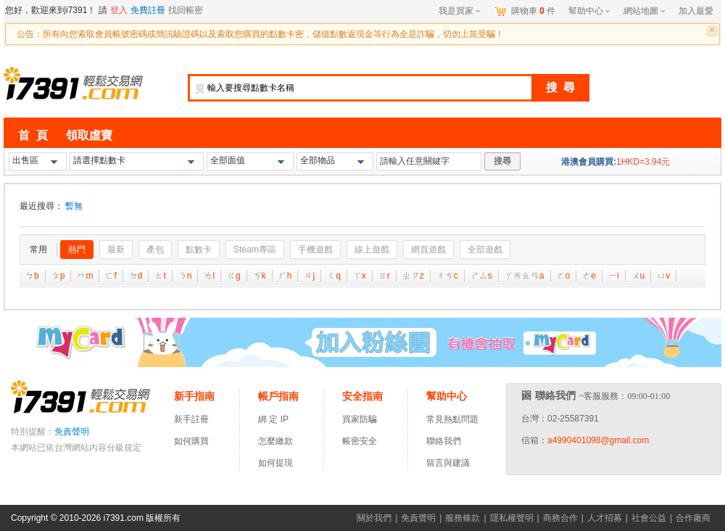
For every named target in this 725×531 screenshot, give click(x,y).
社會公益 (648, 518)
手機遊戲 (315, 249)
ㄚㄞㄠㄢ (524, 276)
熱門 (77, 249)
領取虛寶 (89, 135)
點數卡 (199, 249)
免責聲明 (71, 432)
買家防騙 (359, 419)
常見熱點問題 (452, 419)
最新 (116, 249)
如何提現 (275, 463)
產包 (155, 249)
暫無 (74, 206)
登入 (119, 10)
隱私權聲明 (512, 518)
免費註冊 (147, 10)
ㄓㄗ (413, 276)
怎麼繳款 (275, 441)
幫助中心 (589, 11)
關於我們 (374, 518)
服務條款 (462, 518)
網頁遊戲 (428, 249)
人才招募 (604, 518)
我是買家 (459, 11)
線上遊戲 (372, 249)
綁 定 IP (275, 419)
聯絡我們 (443, 441)
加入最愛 (696, 11)
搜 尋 (561, 87)
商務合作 (560, 518)
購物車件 (533, 11)
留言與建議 (448, 463)
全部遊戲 (485, 249)
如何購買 (191, 441)
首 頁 (33, 135)
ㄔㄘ (447, 276)
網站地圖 (644, 11)
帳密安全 (359, 441)
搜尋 (502, 161)
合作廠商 (693, 518)
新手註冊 (191, 419)
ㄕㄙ (481, 276)
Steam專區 (254, 249)
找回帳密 (185, 10)
